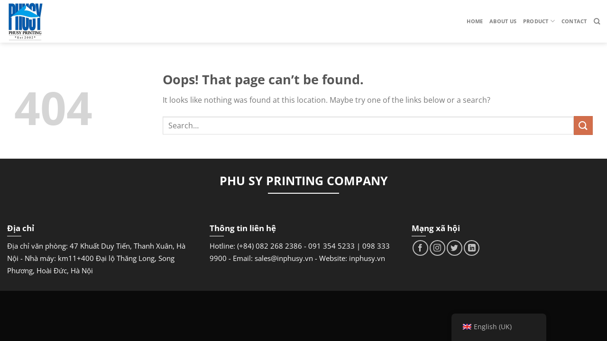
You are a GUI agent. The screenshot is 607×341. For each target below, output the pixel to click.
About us (502, 21)
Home (475, 21)
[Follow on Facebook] (420, 248)
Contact (574, 21)
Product (539, 21)
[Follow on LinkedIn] (471, 248)
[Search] (597, 21)
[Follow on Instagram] (437, 248)
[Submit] (583, 125)
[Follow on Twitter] (454, 248)
